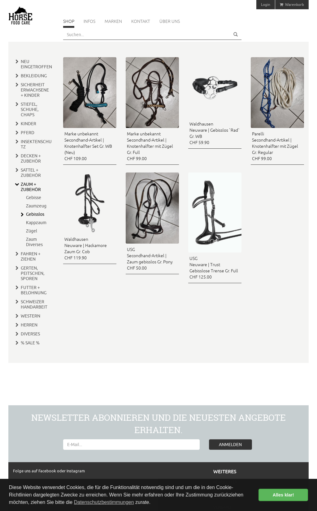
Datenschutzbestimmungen (104, 502)
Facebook (47, 470)
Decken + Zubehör (31, 158)
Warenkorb (292, 4)
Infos (89, 21)
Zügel (31, 230)
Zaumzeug (36, 205)
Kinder (28, 123)
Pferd (27, 132)
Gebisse (33, 197)
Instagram (76, 470)
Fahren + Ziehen (31, 256)
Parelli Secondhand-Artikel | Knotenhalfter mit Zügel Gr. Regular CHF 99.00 (275, 146)
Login (265, 4)
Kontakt (140, 21)
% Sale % (30, 342)
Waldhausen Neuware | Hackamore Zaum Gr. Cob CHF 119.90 (85, 248)
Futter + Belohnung (33, 290)
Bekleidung (34, 75)
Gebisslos (35, 214)
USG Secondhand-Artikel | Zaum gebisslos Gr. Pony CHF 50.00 (150, 258)
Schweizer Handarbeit (34, 304)
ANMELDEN (230, 444)
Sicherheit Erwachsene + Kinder (35, 90)
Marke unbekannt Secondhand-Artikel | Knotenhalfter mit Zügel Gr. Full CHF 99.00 (150, 146)
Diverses (30, 333)
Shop (68, 21)
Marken (113, 21)
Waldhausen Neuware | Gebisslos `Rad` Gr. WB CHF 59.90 (214, 133)
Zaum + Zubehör (31, 187)
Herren (29, 324)
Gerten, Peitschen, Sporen (32, 273)
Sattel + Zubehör (31, 173)
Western (30, 315)
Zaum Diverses (34, 242)
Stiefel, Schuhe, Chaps (29, 109)
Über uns (169, 21)
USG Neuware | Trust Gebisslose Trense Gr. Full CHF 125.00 (213, 267)
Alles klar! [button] (283, 494)
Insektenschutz (36, 144)
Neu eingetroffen (36, 64)
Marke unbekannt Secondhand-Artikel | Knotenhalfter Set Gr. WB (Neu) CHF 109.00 (88, 146)
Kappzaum (36, 222)
